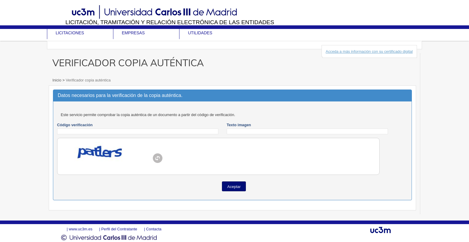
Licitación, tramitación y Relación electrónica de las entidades (170, 22)
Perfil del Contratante (119, 229)
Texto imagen (239, 125)
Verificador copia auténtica (88, 80)
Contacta (153, 229)
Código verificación (75, 125)
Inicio (57, 80)
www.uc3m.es (80, 229)
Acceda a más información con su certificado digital (369, 51)
